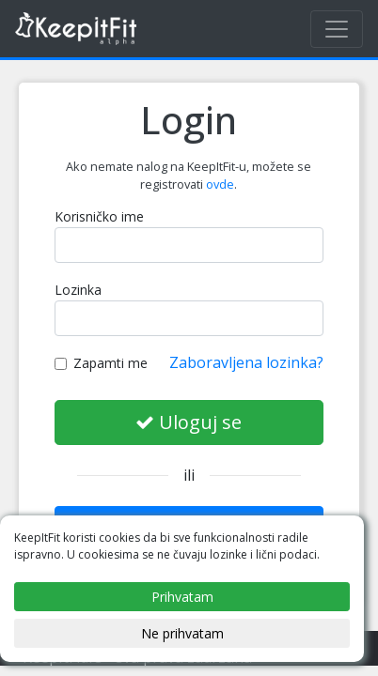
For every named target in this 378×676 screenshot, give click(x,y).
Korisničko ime (99, 216)
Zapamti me (101, 363)
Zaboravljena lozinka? (246, 362)
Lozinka (78, 290)
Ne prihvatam (182, 633)
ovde (220, 184)
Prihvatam (182, 597)
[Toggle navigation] (336, 29)
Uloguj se (188, 422)
